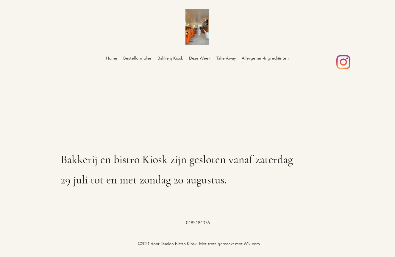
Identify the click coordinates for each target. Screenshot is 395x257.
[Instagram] (343, 62)
